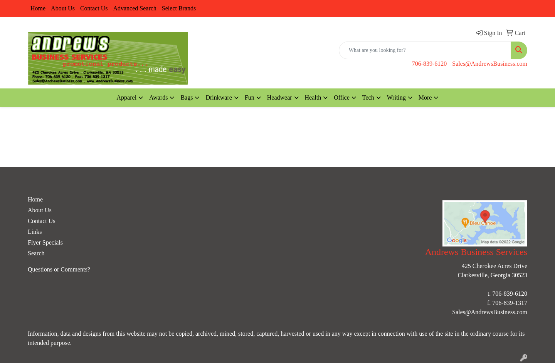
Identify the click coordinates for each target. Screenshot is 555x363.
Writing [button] (396, 97)
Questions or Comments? (59, 269)
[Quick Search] (425, 50)
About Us (63, 8)
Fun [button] (249, 97)
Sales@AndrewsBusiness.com (489, 63)
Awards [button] (158, 97)
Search (36, 253)
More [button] (425, 97)
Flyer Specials (45, 242)
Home (37, 8)
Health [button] (313, 97)
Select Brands (179, 8)
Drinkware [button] (218, 97)
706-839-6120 (429, 63)
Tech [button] (368, 97)
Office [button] (342, 97)
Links (35, 231)
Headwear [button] (279, 97)
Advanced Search (134, 8)
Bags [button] (186, 97)
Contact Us (94, 8)
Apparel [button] (127, 97)
